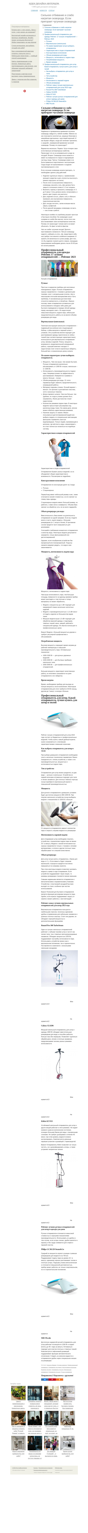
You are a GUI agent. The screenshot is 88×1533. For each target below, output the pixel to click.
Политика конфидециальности (40, 1470)
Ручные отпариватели (66, 1372)
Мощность (50, 78)
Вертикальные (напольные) (56, 43)
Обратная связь (58, 1467)
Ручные (49, 41)
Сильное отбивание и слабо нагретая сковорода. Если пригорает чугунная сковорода (57, 30)
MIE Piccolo (50, 103)
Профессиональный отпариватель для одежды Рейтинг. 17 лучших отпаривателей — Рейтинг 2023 (60, 37)
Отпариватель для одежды (55, 1367)
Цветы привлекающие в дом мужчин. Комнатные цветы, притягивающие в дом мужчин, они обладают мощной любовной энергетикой (24, 66)
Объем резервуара (53, 83)
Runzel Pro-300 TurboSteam (56, 90)
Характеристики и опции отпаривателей (60, 50)
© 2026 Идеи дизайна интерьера (19, 1467)
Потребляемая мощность (55, 60)
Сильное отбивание (51, 1365)
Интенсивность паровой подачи (57, 80)
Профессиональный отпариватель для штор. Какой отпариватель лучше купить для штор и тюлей (60, 67)
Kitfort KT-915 (51, 94)
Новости (43, 10)
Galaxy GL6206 (51, 92)
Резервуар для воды (46, 1369)
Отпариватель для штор (58, 1369)
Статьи (51, 10)
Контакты (36, 1467)
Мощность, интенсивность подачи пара (60, 57)
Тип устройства (51, 76)
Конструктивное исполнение (56, 53)
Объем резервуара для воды (56, 55)
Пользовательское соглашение (45, 1467)
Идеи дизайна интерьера (44, 3)
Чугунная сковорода (62, 1365)
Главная (34, 10)
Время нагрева (51, 62)
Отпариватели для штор (54, 1372)
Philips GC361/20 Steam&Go (56, 101)
